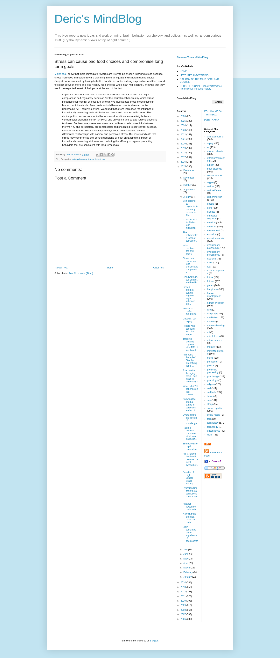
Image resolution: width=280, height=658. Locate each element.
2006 (183, 619)
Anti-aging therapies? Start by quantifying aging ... (190, 360)
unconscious (213, 430)
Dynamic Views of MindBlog (192, 57)
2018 (183, 152)
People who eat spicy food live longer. (189, 330)
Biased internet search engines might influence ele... (189, 295)
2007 (183, 614)
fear (209, 266)
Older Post (158, 267)
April (186, 563)
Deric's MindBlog (98, 18)
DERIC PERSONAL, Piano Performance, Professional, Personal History (201, 87)
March (187, 567)
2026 (183, 116)
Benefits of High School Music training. (188, 478)
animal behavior (215, 151)
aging (210, 143)
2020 (183, 143)
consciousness (215, 175)
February (188, 572)
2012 (183, 591)
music (210, 357)
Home (110, 267)
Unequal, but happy (189, 320)
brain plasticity (214, 168)
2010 (183, 600)
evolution (212, 234)
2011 (183, 596)
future (210, 277)
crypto (210, 182)
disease (211, 211)
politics (210, 365)
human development (214, 294)
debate (210, 203)
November (188, 177)
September (189, 189)
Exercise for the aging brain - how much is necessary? (190, 376)
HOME (183, 71)
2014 (183, 582)
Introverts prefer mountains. (190, 311)
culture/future (214, 190)
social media (213, 414)
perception (212, 361)
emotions (212, 226)
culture (210, 186)
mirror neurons (214, 340)
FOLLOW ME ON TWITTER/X (213, 113)
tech (209, 419)
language (212, 313)
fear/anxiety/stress (96, 159)
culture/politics (214, 197)
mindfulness (213, 336)
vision (210, 434)
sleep (210, 404)
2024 (183, 125)
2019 (183, 148)
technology (213, 422)
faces (210, 262)
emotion (211, 222)
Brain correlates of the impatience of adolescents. (190, 535)
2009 (183, 605)
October (187, 185)
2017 (183, 157)
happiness (212, 289)
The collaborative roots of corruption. (190, 236)
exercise (211, 258)
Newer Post (61, 267)
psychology (213, 376)
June (186, 554)
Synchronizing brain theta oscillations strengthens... (190, 494)
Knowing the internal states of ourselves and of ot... (190, 405)
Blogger (154, 640)
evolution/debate (215, 238)
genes (210, 285)
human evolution (215, 303)
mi (208, 332)
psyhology (212, 380)
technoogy (212, 427)
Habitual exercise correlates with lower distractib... (190, 434)
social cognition (215, 408)
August (187, 197)
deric (209, 208)
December (188, 170)
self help (211, 392)
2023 (183, 130)
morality (211, 347)
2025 (183, 121)
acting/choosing (79, 159)
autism (210, 165)
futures (210, 281)
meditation (212, 317)
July (185, 549)
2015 (183, 166)
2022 (183, 134)
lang (209, 309)
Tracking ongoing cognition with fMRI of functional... (190, 345)
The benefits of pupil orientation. (190, 446)
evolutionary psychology (213, 246)
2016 (183, 161)
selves (210, 396)
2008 (183, 610)
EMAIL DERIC (211, 120)
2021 (183, 139)
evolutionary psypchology (213, 253)
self (209, 388)
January (187, 576)
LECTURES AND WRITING (194, 75)
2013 (183, 587)
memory (211, 321)
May (185, 558)
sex (209, 400)
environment (213, 230)
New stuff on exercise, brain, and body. (189, 518)
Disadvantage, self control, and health (190, 280)
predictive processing (213, 371)
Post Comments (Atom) (81, 273)
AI (208, 147)
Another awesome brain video (190, 506)
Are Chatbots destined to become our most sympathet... (190, 460)
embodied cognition (212, 217)
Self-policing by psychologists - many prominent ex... (190, 208)
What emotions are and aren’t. (189, 249)
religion (211, 384)
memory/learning (216, 325)
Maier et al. (60, 73)
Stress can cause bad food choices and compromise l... (190, 265)
